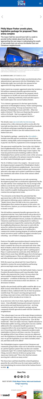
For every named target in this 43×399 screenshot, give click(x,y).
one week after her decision (22, 114)
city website (32, 129)
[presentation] (2, 389)
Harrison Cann (8, 68)
